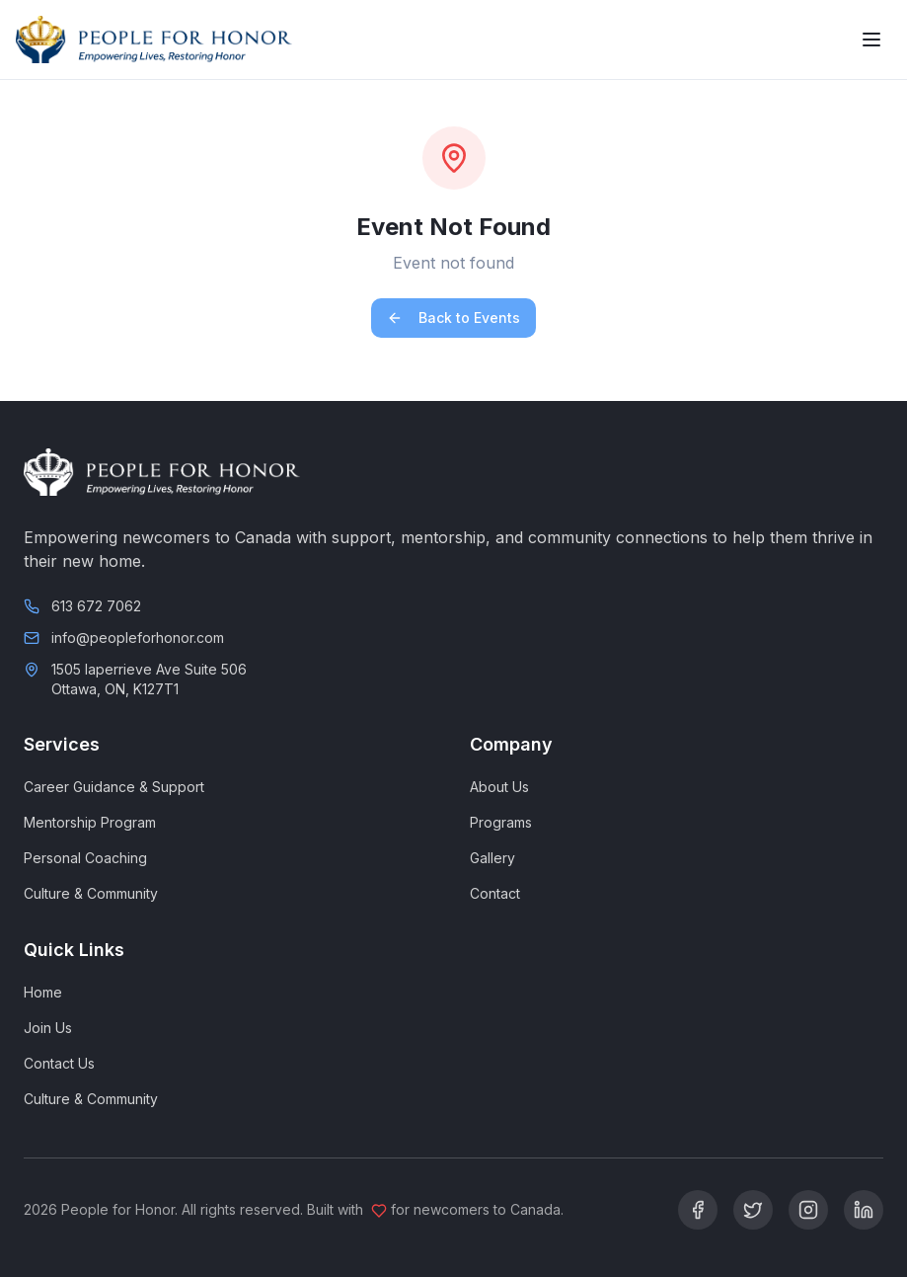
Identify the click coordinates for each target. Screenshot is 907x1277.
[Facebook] (698, 1210)
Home (43, 992)
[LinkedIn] (863, 1210)
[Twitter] (753, 1210)
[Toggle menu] (871, 39)
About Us (499, 786)
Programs (501, 822)
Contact (495, 893)
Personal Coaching (85, 857)
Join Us (48, 1027)
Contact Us (59, 1063)
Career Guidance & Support (114, 786)
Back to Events (453, 317)
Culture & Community (91, 893)
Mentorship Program (90, 822)
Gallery (492, 857)
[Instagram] (808, 1210)
